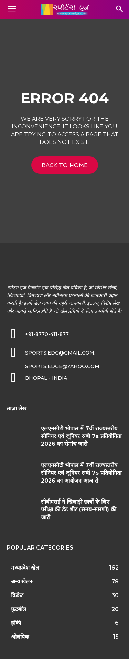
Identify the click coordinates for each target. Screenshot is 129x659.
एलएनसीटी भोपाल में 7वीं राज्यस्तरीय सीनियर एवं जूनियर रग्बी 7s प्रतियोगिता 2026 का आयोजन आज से (81, 473)
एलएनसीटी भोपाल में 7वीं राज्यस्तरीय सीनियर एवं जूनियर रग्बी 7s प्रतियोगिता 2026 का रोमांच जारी (81, 436)
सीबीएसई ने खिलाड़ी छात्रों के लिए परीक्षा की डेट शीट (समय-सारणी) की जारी (78, 509)
